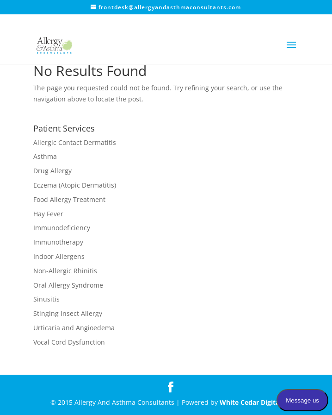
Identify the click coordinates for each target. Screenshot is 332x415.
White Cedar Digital (250, 402)
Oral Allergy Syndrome (68, 285)
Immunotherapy (58, 242)
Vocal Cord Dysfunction (69, 342)
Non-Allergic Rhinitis (65, 270)
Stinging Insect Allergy (67, 313)
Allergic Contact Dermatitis (74, 142)
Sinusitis (46, 299)
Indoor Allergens (59, 256)
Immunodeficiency (61, 227)
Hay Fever (48, 213)
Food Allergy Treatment (69, 199)
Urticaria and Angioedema (74, 327)
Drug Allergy (52, 170)
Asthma (45, 156)
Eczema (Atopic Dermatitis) (74, 185)
